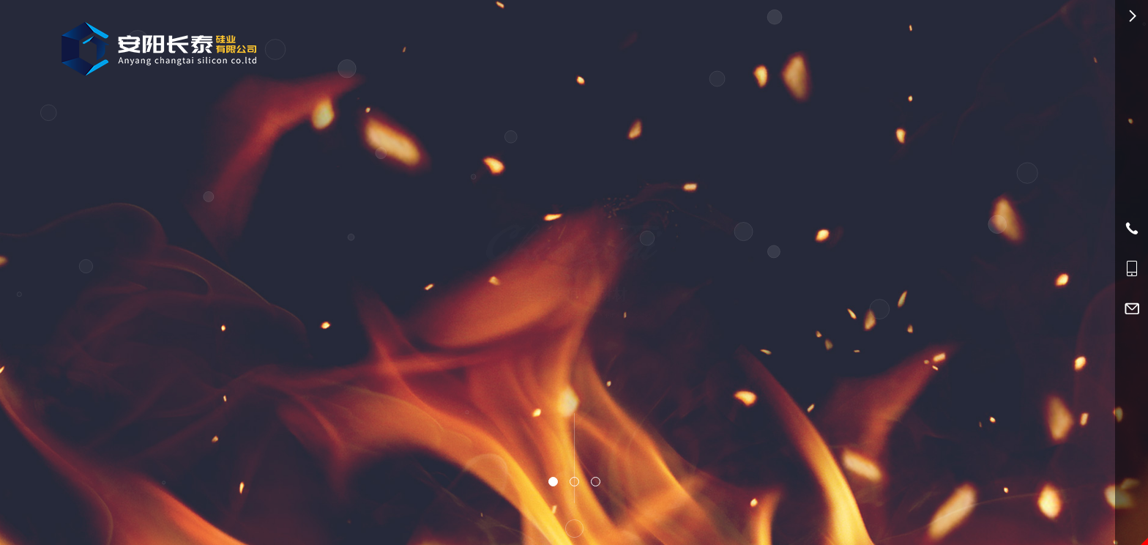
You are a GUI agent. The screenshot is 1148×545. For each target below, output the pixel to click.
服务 (770, 45)
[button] (553, 481)
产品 (593, 45)
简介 (682, 46)
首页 (549, 45)
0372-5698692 (866, 46)
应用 (637, 45)
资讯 (726, 45)
